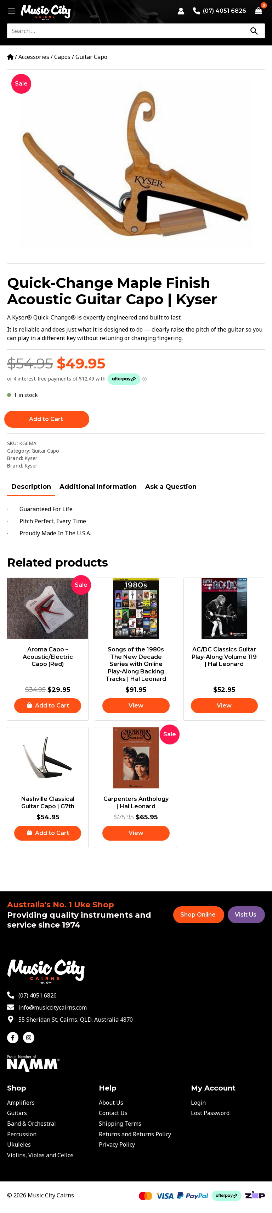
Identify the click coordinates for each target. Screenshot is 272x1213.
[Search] (254, 31)
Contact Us (113, 1113)
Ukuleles (19, 1144)
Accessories (33, 57)
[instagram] (29, 1037)
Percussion (21, 1134)
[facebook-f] (14, 1037)
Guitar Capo (91, 57)
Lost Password (210, 1113)
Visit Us (245, 914)
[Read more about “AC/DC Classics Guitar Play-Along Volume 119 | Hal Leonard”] (224, 706)
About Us (111, 1103)
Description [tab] (31, 487)
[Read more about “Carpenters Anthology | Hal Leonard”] (135, 835)
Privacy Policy (117, 1144)
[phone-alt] (32, 995)
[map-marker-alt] (70, 1019)
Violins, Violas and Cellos (40, 1155)
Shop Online (198, 914)
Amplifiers (21, 1103)
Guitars (17, 1113)
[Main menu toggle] (9, 11)
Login (198, 1103)
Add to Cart (46, 419)
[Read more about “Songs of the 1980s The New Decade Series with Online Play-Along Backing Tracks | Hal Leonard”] (135, 706)
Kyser (30, 458)
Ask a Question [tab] (171, 487)
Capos (62, 57)
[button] (47, 706)
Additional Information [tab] (98, 487)
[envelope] (47, 1007)
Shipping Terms (120, 1123)
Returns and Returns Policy (135, 1134)
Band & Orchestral (31, 1123)
